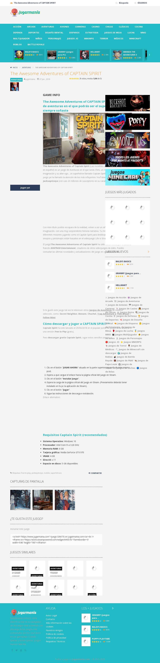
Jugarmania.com (81, 659)
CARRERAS (80, 26)
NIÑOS (39, 38)
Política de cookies (55, 634)
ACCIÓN (17, 26)
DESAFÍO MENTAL (54, 32)
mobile (47, 473)
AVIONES (64, 26)
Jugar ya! (25, 187)
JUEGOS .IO (72, 38)
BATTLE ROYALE (36, 44)
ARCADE (31, 26)
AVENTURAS (47, 26)
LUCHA (131, 32)
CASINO (96, 26)
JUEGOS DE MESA (113, 32)
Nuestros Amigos (54, 630)
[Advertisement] (96, 15)
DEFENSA (17, 32)
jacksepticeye (37, 473)
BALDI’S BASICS (32, 52)
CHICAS (109, 26)
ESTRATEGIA (91, 32)
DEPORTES (33, 32)
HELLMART (95, 52)
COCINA (139, 26)
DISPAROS (74, 32)
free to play (26, 473)
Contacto (50, 619)
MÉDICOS (118, 38)
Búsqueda (123, 3)
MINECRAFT (135, 38)
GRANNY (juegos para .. (128, 273)
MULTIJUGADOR (21, 38)
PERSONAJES (54, 38)
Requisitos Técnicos (55, 641)
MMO (143, 32)
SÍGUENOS (142, 3)
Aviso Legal (51, 615)
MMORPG (89, 38)
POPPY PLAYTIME (101, 638)
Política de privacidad (56, 637)
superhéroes (56, 473)
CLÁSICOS (124, 26)
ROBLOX (17, 44)
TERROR (104, 38)
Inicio (15, 67)
